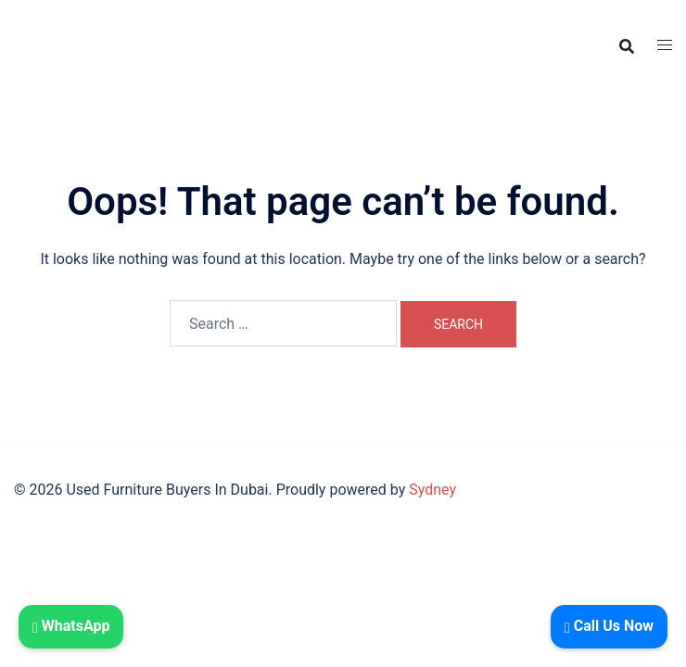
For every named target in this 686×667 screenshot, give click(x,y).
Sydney (432, 489)
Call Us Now (609, 626)
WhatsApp (70, 626)
